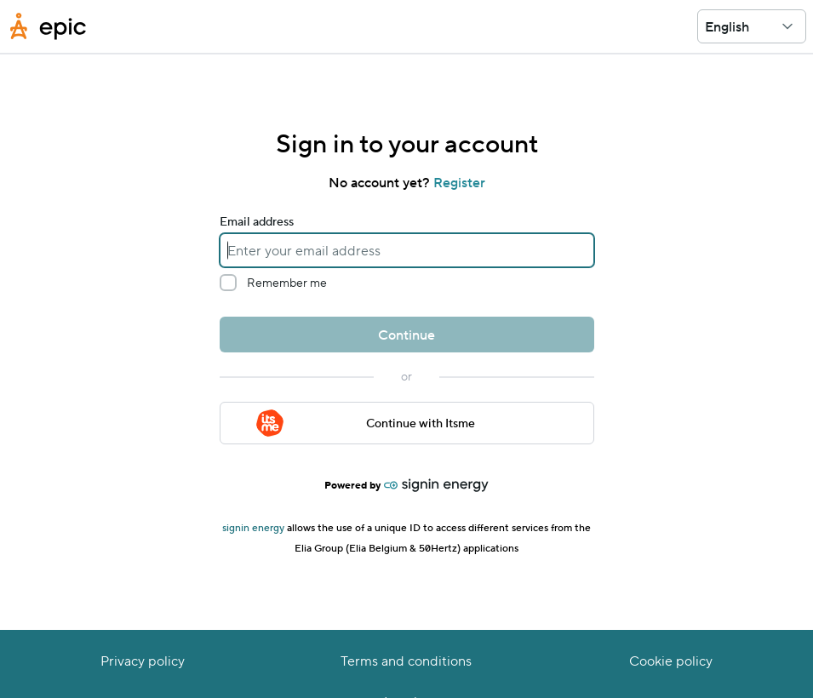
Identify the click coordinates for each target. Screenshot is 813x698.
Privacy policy (142, 660)
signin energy (254, 527)
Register (459, 182)
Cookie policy (671, 660)
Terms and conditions (406, 660)
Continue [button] (406, 334)
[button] (787, 26)
